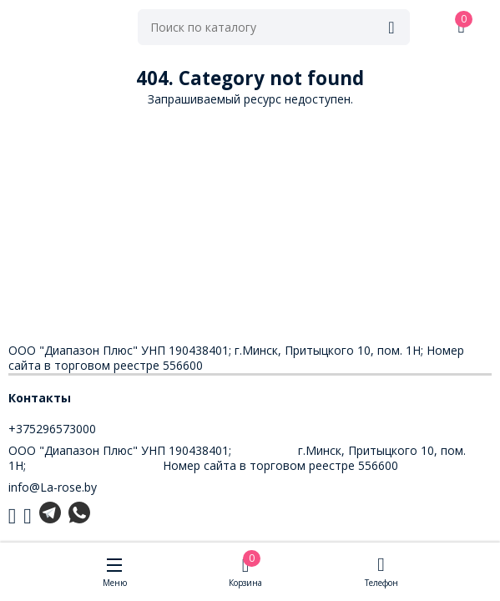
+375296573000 (52, 429)
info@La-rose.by (52, 487)
